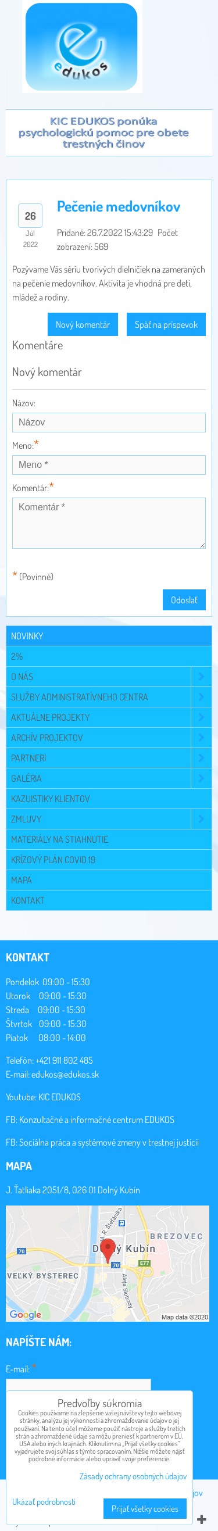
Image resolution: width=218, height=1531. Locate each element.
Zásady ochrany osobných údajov (133, 1476)
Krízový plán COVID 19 (53, 859)
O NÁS (111, 676)
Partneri (111, 758)
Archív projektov (111, 737)
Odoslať (184, 600)
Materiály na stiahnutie (59, 839)
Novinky (27, 636)
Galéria (111, 778)
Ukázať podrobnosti (44, 1502)
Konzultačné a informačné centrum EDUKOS (96, 1119)
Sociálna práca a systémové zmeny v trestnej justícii (109, 1142)
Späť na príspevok (166, 324)
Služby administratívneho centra (111, 697)
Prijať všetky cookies (145, 1508)
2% (17, 656)
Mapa (21, 880)
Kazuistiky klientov (50, 798)
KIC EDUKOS (59, 1097)
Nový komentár (83, 324)
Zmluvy (111, 819)
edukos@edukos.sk (65, 1074)
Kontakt (28, 900)
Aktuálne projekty (111, 717)
